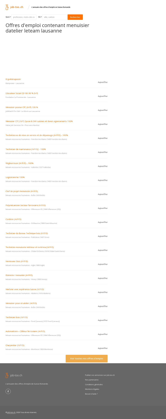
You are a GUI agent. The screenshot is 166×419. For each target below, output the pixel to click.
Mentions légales (92, 389)
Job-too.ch (11, 412)
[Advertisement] (57, 54)
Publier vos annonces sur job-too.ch (100, 375)
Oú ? (40, 17)
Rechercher (75, 17)
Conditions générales (94, 384)
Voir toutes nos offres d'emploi (86, 358)
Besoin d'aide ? (91, 394)
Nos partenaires (92, 379)
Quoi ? (8, 17)
